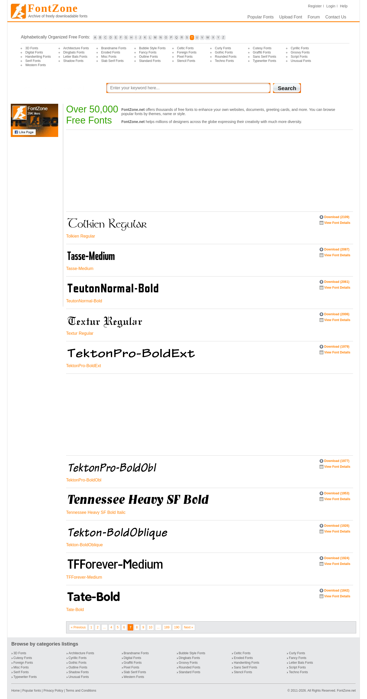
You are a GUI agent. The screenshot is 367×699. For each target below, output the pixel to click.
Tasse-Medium (79, 268)
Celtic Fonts (185, 48)
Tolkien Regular (80, 236)
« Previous (78, 627)
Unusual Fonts (301, 61)
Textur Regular (79, 333)
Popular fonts (31, 690)
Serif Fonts (33, 61)
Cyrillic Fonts (300, 48)
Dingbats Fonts (74, 52)
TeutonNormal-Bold (84, 301)
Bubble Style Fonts (152, 48)
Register (315, 6)
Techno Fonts (224, 61)
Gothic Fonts (224, 52)
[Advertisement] (35, 222)
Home (16, 690)
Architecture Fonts (76, 48)
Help (344, 6)
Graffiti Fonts (262, 52)
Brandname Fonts (113, 48)
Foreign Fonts (186, 52)
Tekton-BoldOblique (84, 545)
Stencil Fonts (186, 61)
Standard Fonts (150, 61)
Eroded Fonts (110, 52)
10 (150, 627)
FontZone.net (346, 690)
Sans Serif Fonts (264, 56)
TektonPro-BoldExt (83, 365)
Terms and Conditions (81, 690)
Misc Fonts (108, 56)
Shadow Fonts (73, 61)
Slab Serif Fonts (112, 61)
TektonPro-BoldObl (83, 480)
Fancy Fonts (147, 52)
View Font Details (337, 223)
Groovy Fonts (300, 52)
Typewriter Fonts (264, 61)
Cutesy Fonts (262, 48)
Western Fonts (35, 65)
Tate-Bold (75, 609)
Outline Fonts (148, 56)
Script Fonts (299, 56)
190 (176, 627)
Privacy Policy (53, 690)
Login (330, 6)
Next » (188, 627)
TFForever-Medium (84, 577)
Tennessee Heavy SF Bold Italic (96, 512)
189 (167, 627)
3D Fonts (31, 48)
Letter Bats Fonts (75, 56)
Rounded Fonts (225, 56)
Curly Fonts (223, 48)
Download (336, 217)
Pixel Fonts (184, 56)
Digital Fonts (34, 52)
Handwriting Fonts (38, 56)
